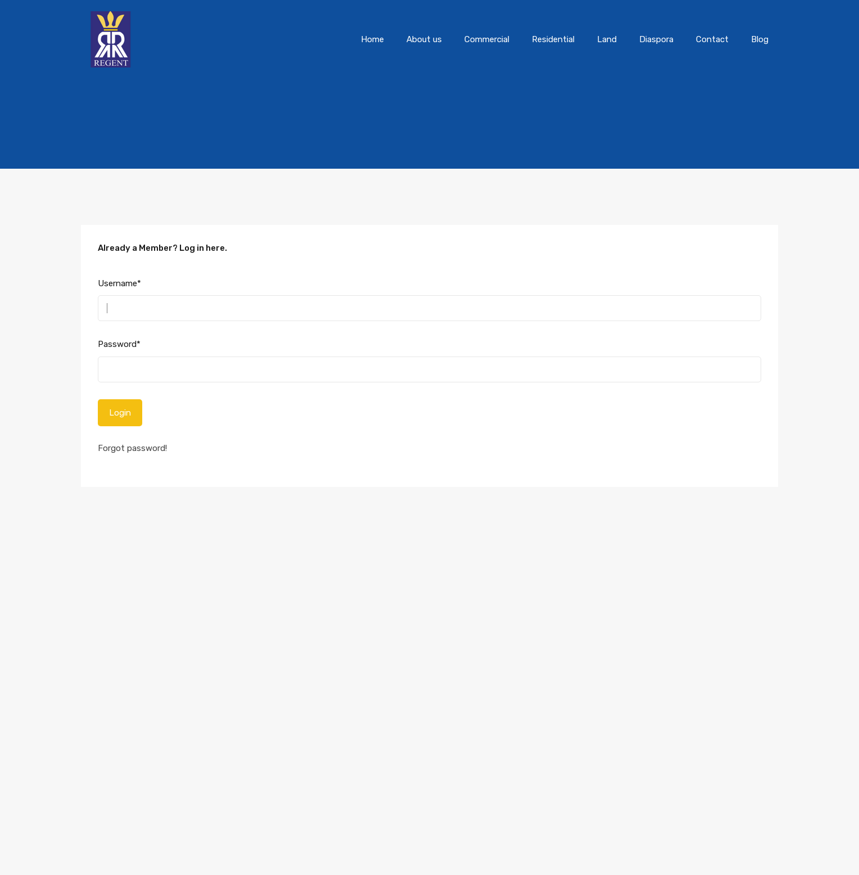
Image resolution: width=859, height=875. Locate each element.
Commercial (486, 39)
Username (119, 283)
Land (607, 39)
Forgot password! (132, 448)
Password (119, 344)
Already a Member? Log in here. (162, 248)
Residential (553, 39)
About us (424, 39)
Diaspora (656, 39)
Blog (759, 39)
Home (372, 39)
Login (120, 413)
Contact (712, 39)
